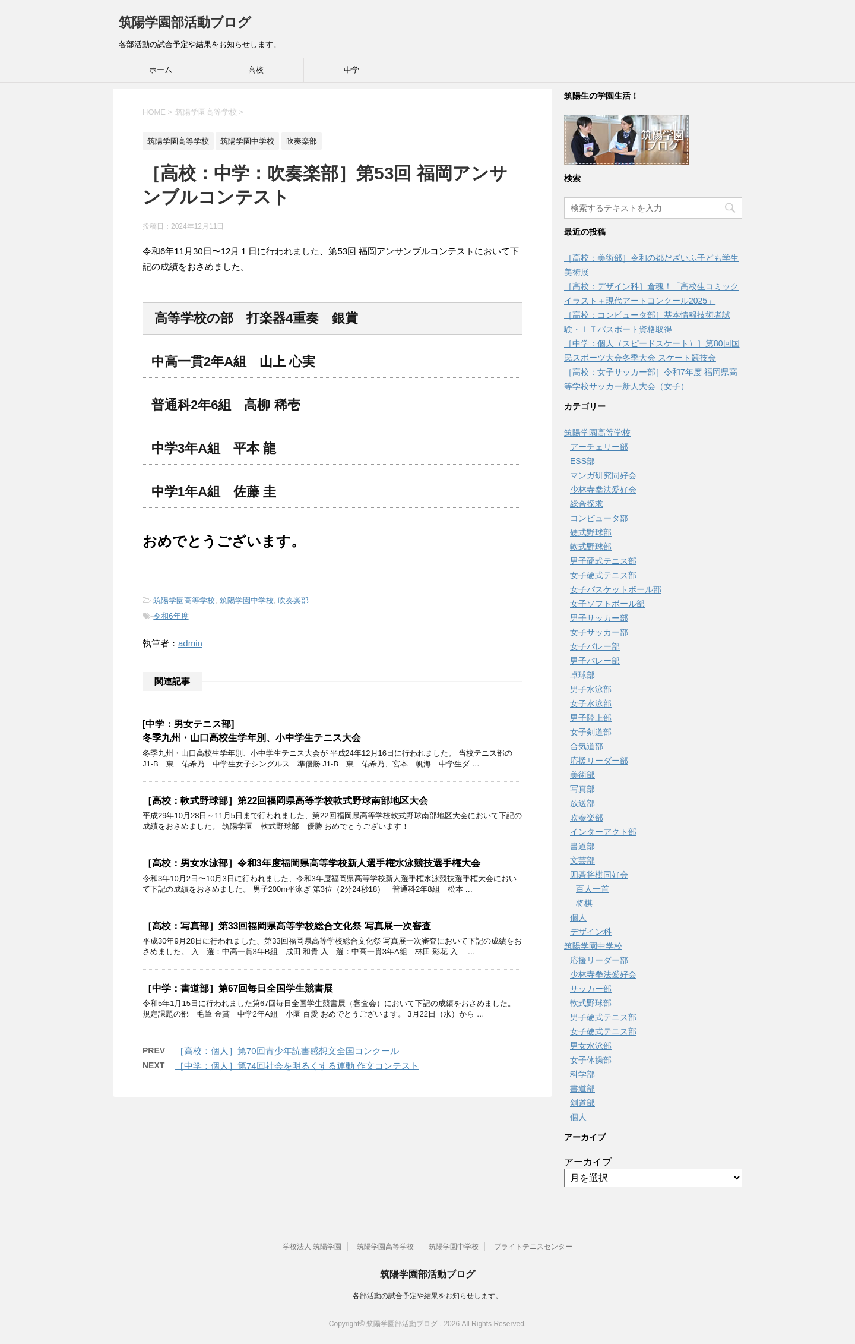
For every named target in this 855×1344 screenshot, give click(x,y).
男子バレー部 (595, 660)
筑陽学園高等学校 (184, 600)
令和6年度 (170, 615)
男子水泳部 (591, 689)
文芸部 (582, 860)
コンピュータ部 (599, 518)
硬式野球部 (591, 532)
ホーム (160, 69)
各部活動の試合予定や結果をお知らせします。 (427, 1296)
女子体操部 (591, 1060)
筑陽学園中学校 (247, 600)
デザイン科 (591, 931)
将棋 (584, 903)
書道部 (582, 846)
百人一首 (592, 889)
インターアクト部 (603, 832)
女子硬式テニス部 (603, 575)
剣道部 (582, 1103)
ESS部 (582, 461)
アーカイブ (588, 1162)
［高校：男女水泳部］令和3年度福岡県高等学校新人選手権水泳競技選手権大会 (311, 863)
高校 (256, 69)
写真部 (582, 789)
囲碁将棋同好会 (599, 874)
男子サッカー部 (599, 618)
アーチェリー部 (599, 447)
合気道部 (586, 746)
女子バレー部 (595, 646)
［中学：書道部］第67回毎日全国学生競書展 (237, 988)
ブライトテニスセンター (533, 1246)
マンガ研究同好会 (603, 475)
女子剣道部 (591, 732)
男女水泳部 (591, 1045)
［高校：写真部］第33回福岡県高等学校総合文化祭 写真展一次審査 (286, 926)
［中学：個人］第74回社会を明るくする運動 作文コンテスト (297, 1066)
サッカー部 (591, 988)
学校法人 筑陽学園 (312, 1246)
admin (190, 643)
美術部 (582, 775)
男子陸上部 (591, 718)
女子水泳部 (591, 703)
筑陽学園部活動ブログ (185, 22)
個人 (578, 917)
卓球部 (582, 675)
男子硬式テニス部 (603, 561)
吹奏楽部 (293, 600)
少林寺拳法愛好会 (603, 489)
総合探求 (586, 504)
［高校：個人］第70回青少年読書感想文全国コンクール (287, 1051)
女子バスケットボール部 (615, 589)
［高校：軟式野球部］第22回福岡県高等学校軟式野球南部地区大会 (285, 801)
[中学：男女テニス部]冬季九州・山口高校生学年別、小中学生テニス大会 (251, 731)
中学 (351, 69)
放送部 (582, 803)
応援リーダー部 (599, 760)
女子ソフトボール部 (607, 603)
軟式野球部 (591, 546)
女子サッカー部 (599, 632)
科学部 (582, 1074)
